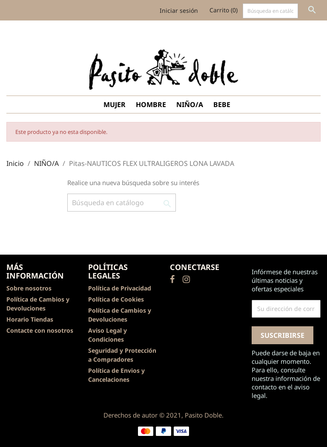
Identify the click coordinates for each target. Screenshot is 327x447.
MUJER (114, 104)
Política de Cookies (116, 299)
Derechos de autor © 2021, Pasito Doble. (163, 415)
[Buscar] (270, 10)
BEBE (221, 104)
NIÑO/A (189, 104)
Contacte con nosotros (39, 330)
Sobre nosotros (29, 288)
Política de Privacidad (119, 288)
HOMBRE (151, 104)
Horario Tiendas (29, 319)
